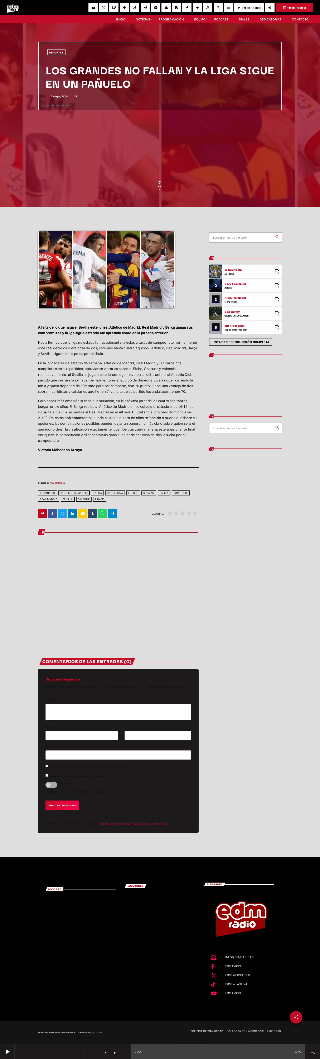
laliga (164, 493)
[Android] (197, 7)
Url (47, 747)
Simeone (84, 499)
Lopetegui (181, 493)
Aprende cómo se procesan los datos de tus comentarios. (133, 823)
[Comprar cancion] (277, 271)
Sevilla (68, 499)
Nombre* (50, 727)
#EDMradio (47, 493)
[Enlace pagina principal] (12, 7)
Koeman (148, 493)
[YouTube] (93, 7)
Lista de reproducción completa (240, 341)
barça (97, 493)
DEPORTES (56, 52)
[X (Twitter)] (103, 7)
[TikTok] (134, 7)
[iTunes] (166, 7)
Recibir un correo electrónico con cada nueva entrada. (79, 776)
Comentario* (52, 700)
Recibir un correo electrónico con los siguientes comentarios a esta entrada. (90, 766)
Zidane (100, 499)
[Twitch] (113, 7)
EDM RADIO (58, 482)
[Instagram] (176, 7)
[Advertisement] (160, 146)
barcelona (115, 493)
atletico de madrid (74, 493)
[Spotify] (155, 7)
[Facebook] (186, 7)
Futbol (133, 493)
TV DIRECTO (294, 7)
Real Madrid (48, 499)
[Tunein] (124, 7)
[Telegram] (145, 7)
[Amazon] (207, 7)
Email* (128, 727)
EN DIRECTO (249, 7)
